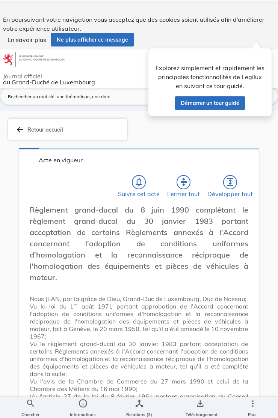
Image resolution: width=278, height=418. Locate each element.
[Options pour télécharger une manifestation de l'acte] (200, 406)
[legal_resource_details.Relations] (139, 406)
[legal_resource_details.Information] (83, 406)
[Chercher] (30, 406)
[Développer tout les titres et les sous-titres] (230, 185)
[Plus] (252, 406)
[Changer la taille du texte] (251, 220)
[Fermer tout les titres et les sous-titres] (184, 185)
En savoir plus (27, 36)
